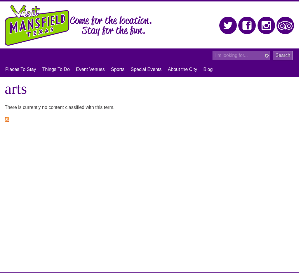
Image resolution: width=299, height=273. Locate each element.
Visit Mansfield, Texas (37, 25)
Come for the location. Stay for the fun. (111, 26)
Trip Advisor (285, 25)
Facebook (247, 25)
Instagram (266, 25)
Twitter (228, 25)
